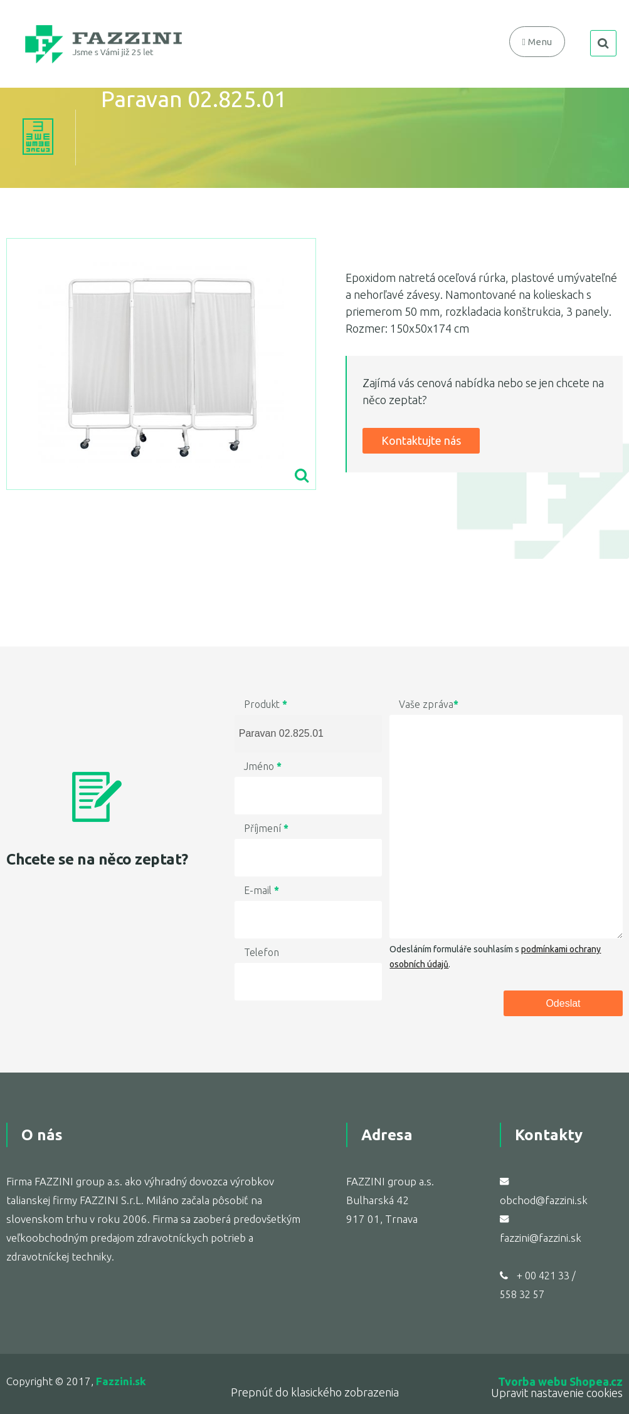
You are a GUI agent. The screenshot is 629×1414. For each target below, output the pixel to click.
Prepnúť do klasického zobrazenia (315, 1392)
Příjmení (266, 828)
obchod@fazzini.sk (544, 1200)
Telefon (261, 952)
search (603, 43)
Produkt (265, 704)
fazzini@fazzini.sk (540, 1238)
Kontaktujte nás (421, 440)
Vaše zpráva (428, 704)
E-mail (261, 890)
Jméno (263, 766)
